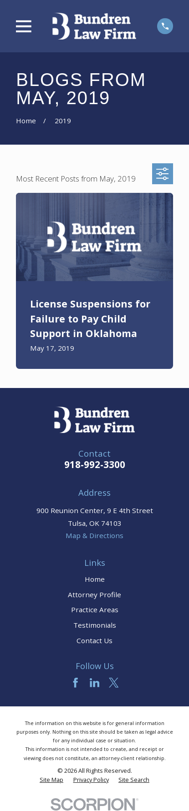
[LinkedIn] (94, 682)
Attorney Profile (94, 594)
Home (95, 579)
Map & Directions (94, 535)
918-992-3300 (94, 464)
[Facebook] (75, 682)
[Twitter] (113, 682)
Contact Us (94, 640)
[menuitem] (51, 780)
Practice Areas (94, 609)
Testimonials (94, 625)
